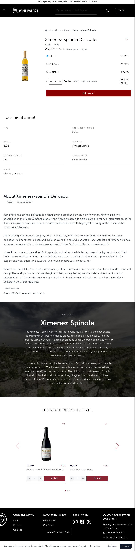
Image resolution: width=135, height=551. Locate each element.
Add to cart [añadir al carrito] (88, 93)
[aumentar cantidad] (60, 81)
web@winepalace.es (116, 537)
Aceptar (125, 546)
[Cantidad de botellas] (55, 81)
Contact (17, 530)
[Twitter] (89, 522)
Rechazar (111, 546)
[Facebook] (82, 522)
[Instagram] (75, 522)
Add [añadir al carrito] (54, 478)
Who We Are (49, 520)
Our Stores (48, 525)
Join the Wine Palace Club (57, 532)
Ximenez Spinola (80, 146)
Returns (17, 525)
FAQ (15, 520)
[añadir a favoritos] (127, 39)
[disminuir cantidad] (51, 81)
